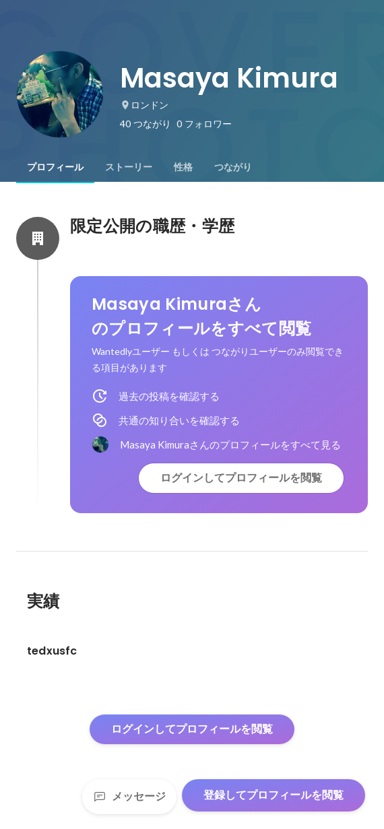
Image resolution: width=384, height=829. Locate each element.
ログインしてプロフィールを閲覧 (241, 478)
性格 (183, 167)
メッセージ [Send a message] (129, 796)
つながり (233, 167)
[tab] (55, 167)
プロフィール (55, 167)
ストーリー (128, 167)
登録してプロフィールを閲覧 (273, 795)
